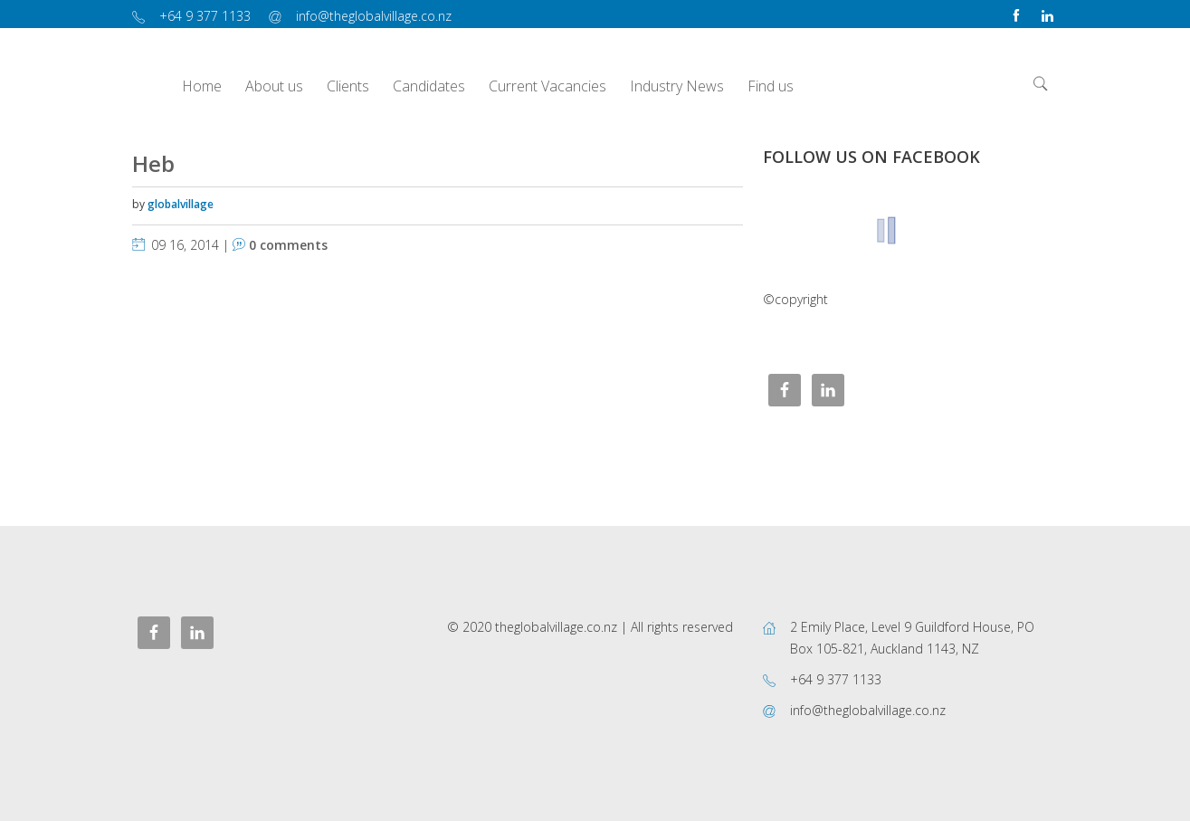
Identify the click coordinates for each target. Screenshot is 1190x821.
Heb (153, 163)
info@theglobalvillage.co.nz (374, 15)
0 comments (288, 244)
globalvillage (181, 204)
